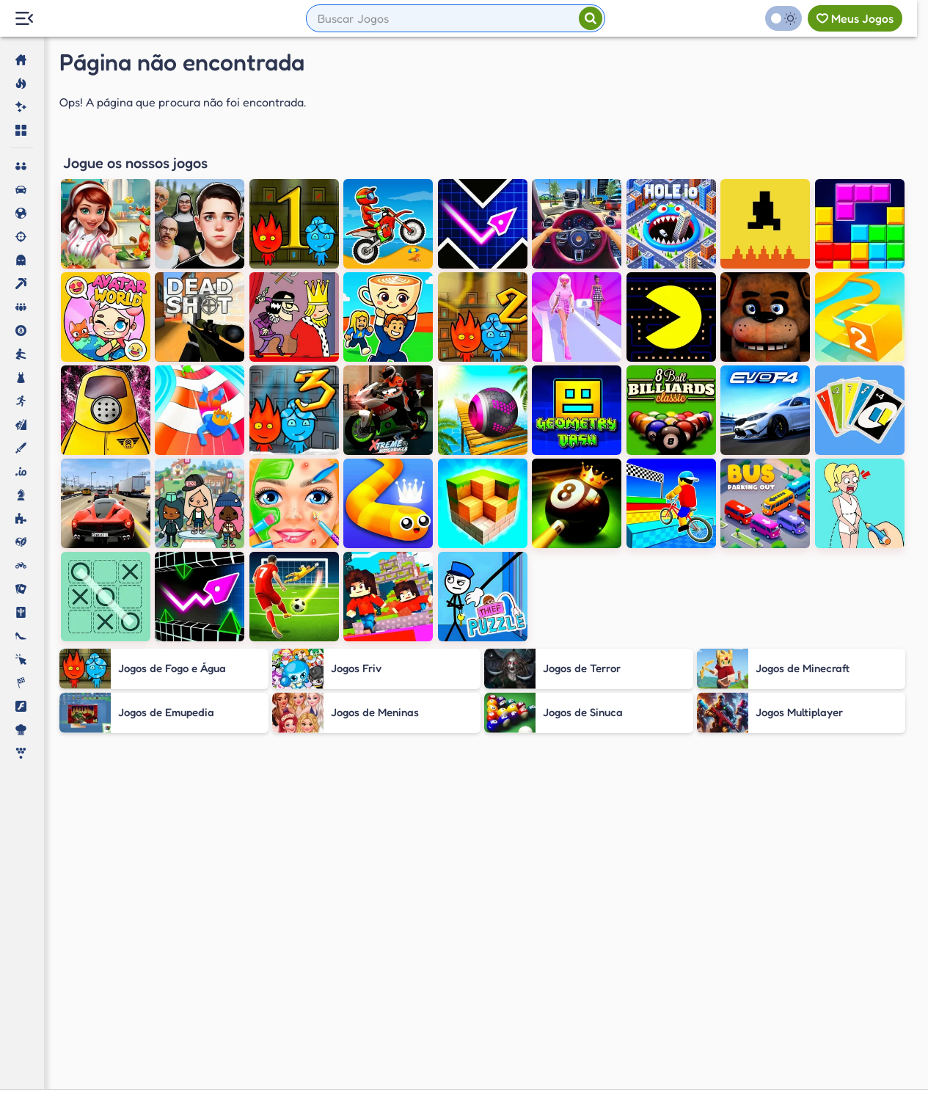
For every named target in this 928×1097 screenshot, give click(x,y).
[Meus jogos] (855, 18)
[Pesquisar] (590, 18)
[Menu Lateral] (23, 18)
